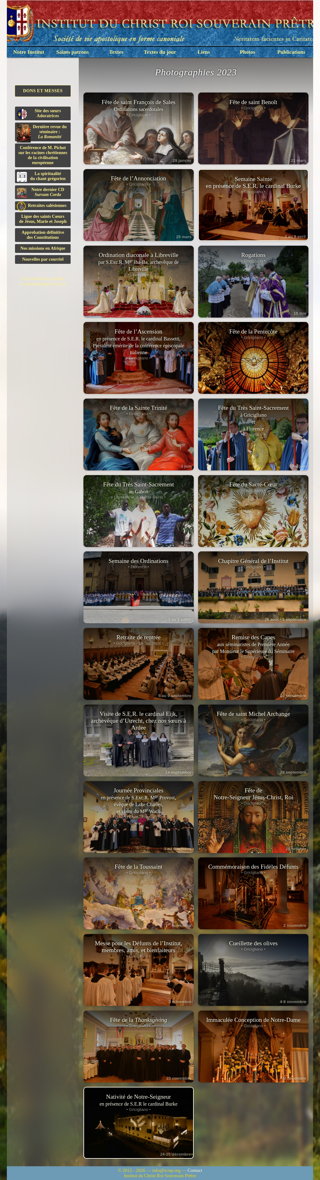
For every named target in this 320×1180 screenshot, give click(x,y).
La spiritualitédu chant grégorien (41, 176)
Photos (247, 52)
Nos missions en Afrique (42, 248)
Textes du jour (160, 52)
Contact (195, 1170)
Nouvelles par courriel (43, 259)
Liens (204, 52)
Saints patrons (72, 52)
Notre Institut (28, 52)
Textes (116, 52)
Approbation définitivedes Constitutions (43, 235)
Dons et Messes (43, 90)
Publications (291, 52)
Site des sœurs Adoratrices (39, 113)
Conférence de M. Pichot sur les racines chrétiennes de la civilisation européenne (42, 155)
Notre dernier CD (40, 192)
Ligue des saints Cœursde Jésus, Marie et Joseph (43, 219)
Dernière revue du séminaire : (42, 132)
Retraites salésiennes (42, 206)
